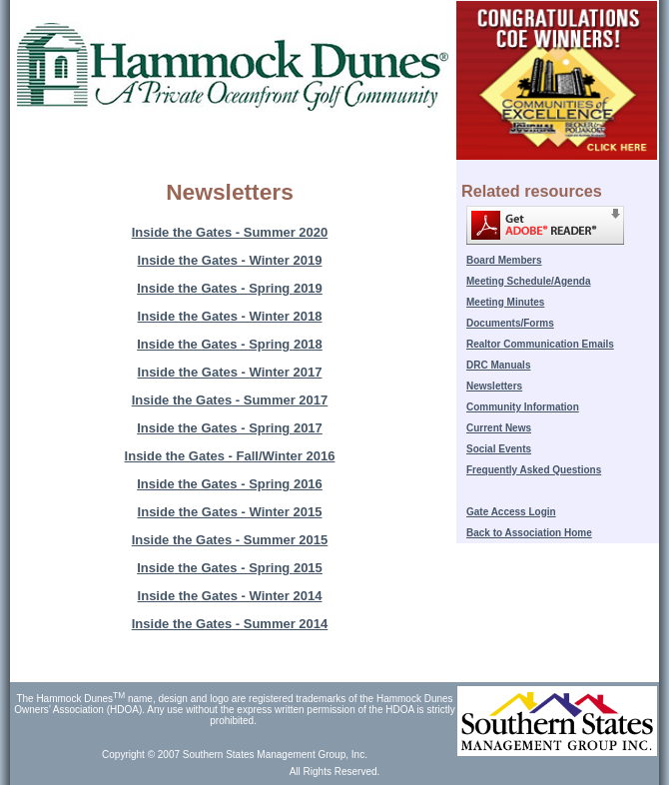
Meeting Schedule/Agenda (528, 281)
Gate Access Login (511, 511)
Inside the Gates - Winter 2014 (230, 595)
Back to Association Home (529, 532)
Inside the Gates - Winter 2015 (230, 511)
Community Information (522, 406)
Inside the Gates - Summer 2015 (230, 539)
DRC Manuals (498, 365)
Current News (498, 427)
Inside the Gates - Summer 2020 (230, 232)
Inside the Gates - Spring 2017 (230, 427)
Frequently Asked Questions (533, 469)
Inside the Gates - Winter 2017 (230, 372)
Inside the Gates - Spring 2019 (230, 288)
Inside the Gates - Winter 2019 (230, 260)
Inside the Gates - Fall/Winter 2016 (230, 455)
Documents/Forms (510, 323)
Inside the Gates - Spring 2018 (230, 344)
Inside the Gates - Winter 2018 (230, 316)
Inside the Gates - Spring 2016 (230, 483)
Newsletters (494, 386)
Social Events (498, 448)
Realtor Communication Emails (540, 344)
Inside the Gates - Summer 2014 (230, 623)
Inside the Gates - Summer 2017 (230, 399)
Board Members (504, 260)
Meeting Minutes (505, 302)
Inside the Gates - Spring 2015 (230, 567)
